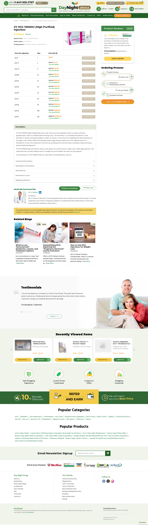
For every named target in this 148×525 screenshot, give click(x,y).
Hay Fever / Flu (35, 419)
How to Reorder (18, 489)
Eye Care (18, 419)
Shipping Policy (66, 482)
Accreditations (18, 487)
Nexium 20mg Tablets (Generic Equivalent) (29, 436)
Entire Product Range (20, 484)
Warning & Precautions (26, 166)
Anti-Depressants (36, 417)
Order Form (116, 101)
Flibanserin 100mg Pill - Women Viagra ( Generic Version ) (69, 439)
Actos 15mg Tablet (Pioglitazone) (94, 434)
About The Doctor (78, 15)
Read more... (77, 213)
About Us (25, 15)
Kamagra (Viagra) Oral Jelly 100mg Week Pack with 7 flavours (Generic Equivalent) (101, 436)
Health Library (108, 15)
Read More (20, 263)
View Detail (22, 360)
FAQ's (99, 15)
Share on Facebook (69, 188)
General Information (24, 161)
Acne (16, 417)
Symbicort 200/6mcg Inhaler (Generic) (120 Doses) (31, 439)
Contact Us (91, 15)
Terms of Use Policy (68, 484)
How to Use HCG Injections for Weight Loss (81, 247)
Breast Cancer (102, 417)
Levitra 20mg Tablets (22, 434)
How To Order (65, 15)
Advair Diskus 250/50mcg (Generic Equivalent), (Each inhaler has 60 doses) (56, 434)
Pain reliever (70, 419)
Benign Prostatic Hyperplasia (74, 417)
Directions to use (23, 175)
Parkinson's (80, 419)
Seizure (88, 419)
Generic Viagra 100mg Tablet (116, 434)
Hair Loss (26, 419)
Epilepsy (111, 417)
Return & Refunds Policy (69, 489)
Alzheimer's (24, 417)
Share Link (88, 188)
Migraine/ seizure (58, 419)
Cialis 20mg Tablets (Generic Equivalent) (58, 436)
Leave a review (118, 58)
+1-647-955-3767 (24, 2)
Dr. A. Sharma (33, 193)
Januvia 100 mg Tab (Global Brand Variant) (29, 441)
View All (129, 28)
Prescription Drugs (36, 15)
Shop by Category (122, 15)
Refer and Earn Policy (68, 497)
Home (16, 20)
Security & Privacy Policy (69, 479)
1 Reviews (28, 34)
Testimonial (17, 494)
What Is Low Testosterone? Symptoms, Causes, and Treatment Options (27, 248)
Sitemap (64, 499)
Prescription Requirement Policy (71, 492)
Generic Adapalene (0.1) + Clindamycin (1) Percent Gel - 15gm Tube (121, 345)
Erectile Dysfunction (123, 417)
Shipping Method (23, 180)
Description (21, 126)
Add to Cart (88, 58)
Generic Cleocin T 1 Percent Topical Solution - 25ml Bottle (81, 344)
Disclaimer (65, 494)
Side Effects (21, 171)
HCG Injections (24, 20)
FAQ (15, 492)
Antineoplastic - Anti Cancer (53, 417)
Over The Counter (52, 15)
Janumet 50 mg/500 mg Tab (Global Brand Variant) (107, 439)
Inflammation (46, 419)
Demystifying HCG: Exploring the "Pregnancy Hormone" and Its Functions (53, 248)
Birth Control (90, 417)
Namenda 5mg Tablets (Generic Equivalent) (39, 344)
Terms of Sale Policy (68, 487)
